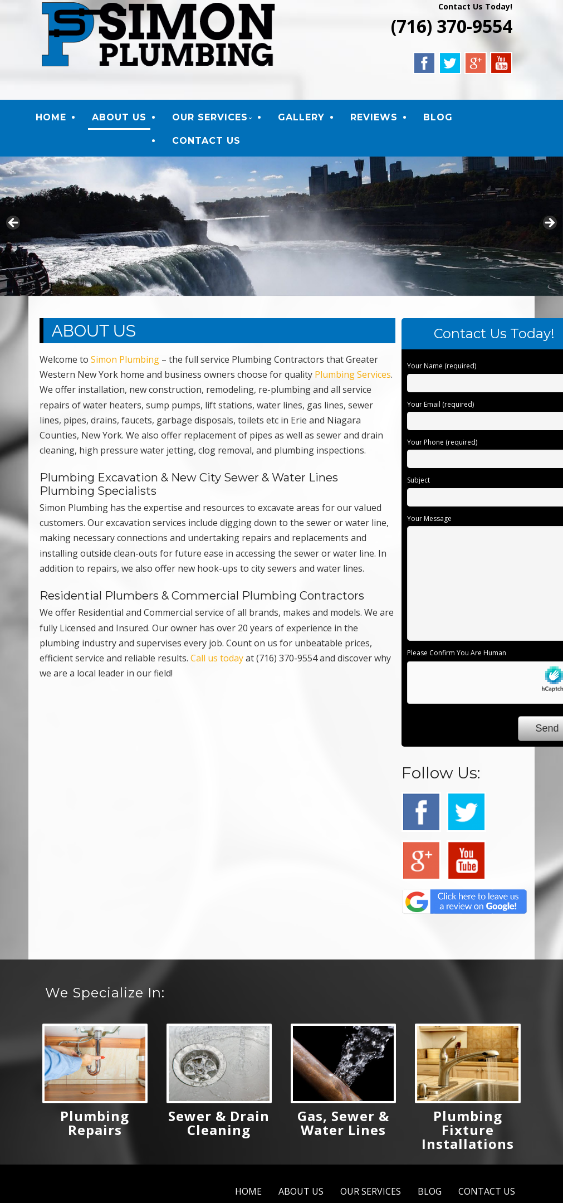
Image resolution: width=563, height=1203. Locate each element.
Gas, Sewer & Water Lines (343, 1124)
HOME (54, 118)
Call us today (216, 659)
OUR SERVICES (213, 118)
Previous (14, 224)
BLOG (441, 118)
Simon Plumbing (125, 361)
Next (549, 224)
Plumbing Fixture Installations (468, 1131)
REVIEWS (377, 118)
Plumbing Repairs (94, 1124)
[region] (281, 227)
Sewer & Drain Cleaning (219, 1124)
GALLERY (304, 118)
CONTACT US (209, 141)
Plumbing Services (353, 376)
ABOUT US (122, 118)
